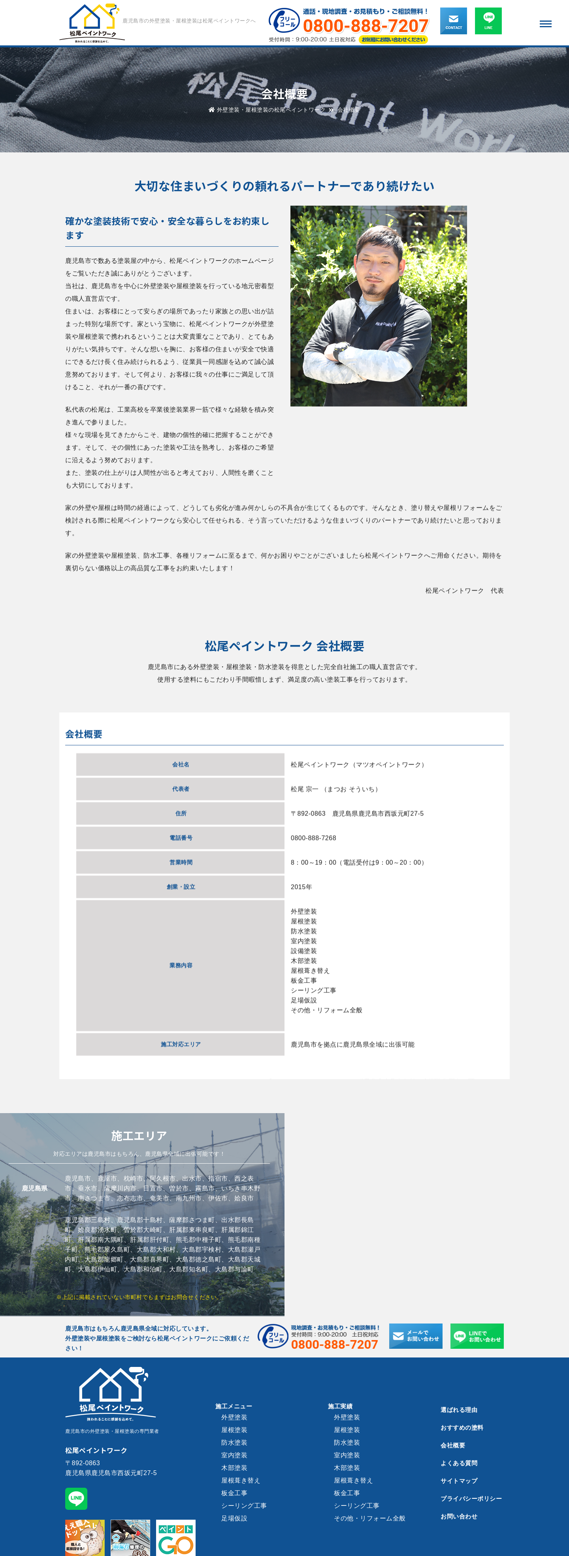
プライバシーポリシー (471, 1498)
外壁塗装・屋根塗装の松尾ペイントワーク (267, 110)
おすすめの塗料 (462, 1427)
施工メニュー (233, 1406)
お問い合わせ (459, 1516)
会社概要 (453, 1445)
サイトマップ (459, 1480)
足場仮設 (234, 1518)
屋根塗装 (234, 1430)
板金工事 (234, 1493)
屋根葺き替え (240, 1480)
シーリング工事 (244, 1505)
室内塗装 (234, 1455)
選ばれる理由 (459, 1409)
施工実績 (340, 1406)
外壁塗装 (234, 1417)
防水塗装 (234, 1442)
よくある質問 (459, 1463)
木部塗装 (234, 1467)
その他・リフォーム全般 (370, 1518)
